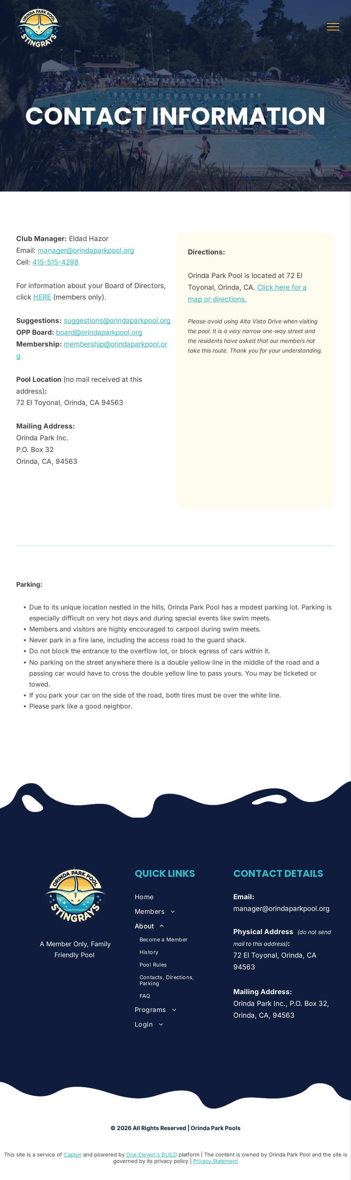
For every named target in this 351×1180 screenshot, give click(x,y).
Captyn (73, 1154)
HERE (42, 297)
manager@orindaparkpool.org (86, 250)
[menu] (333, 26)
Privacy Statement (215, 1161)
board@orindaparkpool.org (99, 332)
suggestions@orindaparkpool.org (117, 321)
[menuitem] (177, 896)
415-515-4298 (55, 262)
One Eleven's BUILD (151, 1154)
